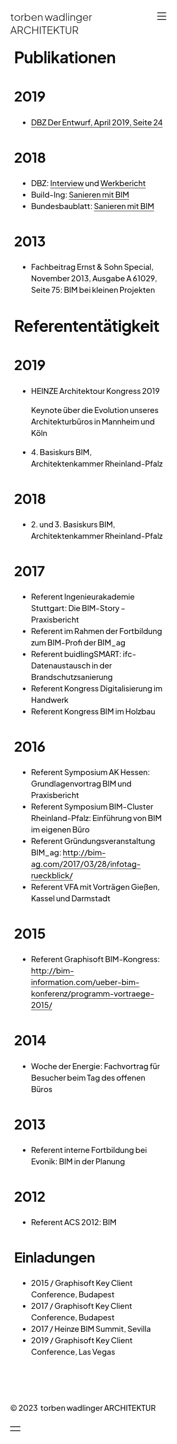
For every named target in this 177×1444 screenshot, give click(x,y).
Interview (67, 183)
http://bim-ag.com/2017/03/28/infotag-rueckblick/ (85, 863)
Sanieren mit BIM (99, 194)
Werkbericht (123, 183)
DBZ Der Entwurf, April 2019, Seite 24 (97, 122)
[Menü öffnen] (162, 16)
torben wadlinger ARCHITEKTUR (51, 23)
